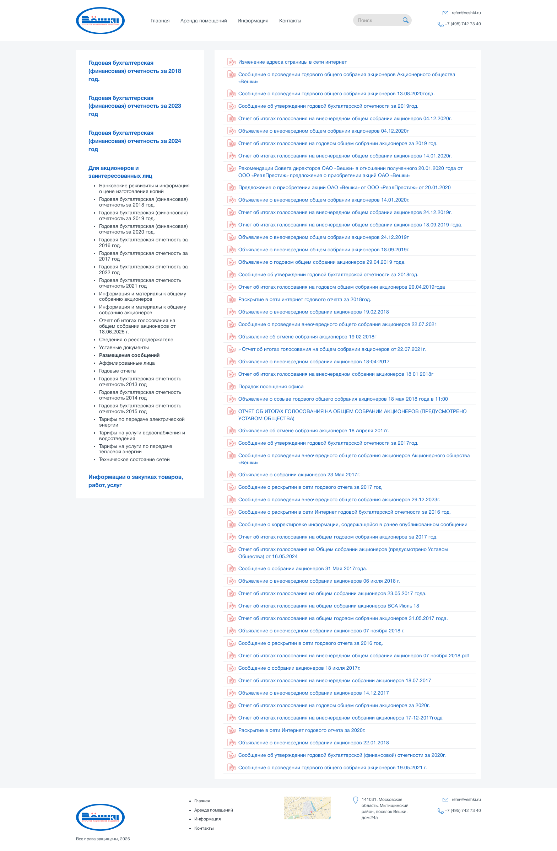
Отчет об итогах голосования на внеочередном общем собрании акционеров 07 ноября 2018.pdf (353, 655)
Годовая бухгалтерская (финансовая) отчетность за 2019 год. (143, 215)
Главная (160, 20)
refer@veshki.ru (466, 12)
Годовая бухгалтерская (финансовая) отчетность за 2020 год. (143, 229)
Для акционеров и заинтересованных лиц (120, 172)
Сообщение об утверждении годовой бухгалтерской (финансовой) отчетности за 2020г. (342, 755)
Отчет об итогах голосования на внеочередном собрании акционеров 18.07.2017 (334, 680)
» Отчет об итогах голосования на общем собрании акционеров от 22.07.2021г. (332, 349)
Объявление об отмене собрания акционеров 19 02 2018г (307, 336)
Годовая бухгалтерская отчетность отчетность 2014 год (140, 395)
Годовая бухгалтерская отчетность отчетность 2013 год (140, 381)
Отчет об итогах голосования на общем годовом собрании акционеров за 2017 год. (338, 537)
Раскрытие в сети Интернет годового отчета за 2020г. (302, 730)
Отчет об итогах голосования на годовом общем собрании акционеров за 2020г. (334, 705)
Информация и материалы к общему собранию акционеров (142, 296)
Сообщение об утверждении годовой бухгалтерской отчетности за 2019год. (328, 106)
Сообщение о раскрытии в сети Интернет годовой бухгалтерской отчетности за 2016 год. (344, 512)
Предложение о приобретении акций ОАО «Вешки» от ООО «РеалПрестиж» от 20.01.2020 (344, 187)
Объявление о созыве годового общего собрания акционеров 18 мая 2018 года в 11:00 (343, 399)
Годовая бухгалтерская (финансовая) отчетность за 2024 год (134, 141)
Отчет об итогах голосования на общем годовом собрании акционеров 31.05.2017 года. (343, 618)
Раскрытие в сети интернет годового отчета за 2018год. (304, 299)
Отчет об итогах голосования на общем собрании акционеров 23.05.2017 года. (332, 593)
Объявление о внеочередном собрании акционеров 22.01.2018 (313, 742)
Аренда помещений (203, 20)
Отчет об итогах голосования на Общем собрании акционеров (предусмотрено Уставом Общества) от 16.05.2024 (343, 552)
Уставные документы (124, 347)
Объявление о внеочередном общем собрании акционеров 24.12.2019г (323, 237)
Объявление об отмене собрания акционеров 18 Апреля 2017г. (313, 430)
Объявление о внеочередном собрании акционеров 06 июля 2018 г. (319, 581)
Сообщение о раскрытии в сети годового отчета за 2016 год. (310, 643)
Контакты (290, 20)
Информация (253, 20)
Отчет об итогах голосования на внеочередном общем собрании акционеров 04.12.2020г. (345, 118)
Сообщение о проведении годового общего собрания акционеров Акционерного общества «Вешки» (346, 77)
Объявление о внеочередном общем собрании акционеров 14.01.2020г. (324, 200)
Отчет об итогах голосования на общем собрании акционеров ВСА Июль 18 (328, 606)
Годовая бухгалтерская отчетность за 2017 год (143, 256)
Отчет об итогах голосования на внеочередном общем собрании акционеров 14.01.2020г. (345, 156)
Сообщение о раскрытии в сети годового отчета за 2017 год (310, 487)
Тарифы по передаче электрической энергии (142, 422)
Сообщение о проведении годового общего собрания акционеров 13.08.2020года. (336, 93)
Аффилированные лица (127, 363)
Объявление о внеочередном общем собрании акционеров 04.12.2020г (323, 131)
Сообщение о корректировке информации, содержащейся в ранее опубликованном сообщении (352, 524)
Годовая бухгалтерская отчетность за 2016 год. (143, 242)
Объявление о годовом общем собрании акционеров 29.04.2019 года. (322, 262)
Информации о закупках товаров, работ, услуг (135, 481)
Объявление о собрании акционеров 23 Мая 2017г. (299, 474)
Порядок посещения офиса (271, 386)
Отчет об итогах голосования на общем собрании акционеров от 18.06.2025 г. (137, 325)
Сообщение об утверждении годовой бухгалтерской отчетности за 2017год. (328, 443)
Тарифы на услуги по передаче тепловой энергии (135, 449)
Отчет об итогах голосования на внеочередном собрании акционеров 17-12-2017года (340, 718)
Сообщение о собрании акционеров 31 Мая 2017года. (302, 568)
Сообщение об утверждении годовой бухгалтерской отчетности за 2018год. (328, 274)
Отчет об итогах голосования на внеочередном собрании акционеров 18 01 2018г (335, 374)
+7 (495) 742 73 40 (463, 23)
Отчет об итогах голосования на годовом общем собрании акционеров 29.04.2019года (341, 287)
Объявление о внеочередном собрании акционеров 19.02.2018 (313, 312)
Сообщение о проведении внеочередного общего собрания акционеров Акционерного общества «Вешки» (354, 459)
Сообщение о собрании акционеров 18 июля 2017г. (299, 668)
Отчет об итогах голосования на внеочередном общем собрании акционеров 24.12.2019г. (345, 212)
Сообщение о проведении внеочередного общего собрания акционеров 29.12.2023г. (339, 499)
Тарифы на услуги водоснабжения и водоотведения (142, 435)
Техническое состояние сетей (134, 459)
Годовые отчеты (117, 371)
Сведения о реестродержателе (136, 339)
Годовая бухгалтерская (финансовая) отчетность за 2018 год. (134, 71)
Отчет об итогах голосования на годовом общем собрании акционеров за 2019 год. (338, 143)
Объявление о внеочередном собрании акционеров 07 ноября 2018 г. (321, 630)
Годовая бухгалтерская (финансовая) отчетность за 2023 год (134, 106)
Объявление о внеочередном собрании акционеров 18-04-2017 (314, 361)
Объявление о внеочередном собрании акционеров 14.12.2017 (313, 693)
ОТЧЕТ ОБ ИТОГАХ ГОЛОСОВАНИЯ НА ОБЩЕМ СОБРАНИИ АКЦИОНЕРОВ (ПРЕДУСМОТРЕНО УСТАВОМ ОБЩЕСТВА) (352, 414)
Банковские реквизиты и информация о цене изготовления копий (144, 188)
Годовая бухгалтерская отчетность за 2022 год (143, 269)
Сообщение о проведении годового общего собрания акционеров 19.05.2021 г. (332, 767)
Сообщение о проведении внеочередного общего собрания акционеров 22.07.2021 (337, 324)
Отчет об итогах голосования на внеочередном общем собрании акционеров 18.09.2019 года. (350, 225)
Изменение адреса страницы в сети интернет (292, 62)
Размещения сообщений (129, 355)
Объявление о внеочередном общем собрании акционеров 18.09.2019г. (324, 249)
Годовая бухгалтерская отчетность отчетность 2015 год (140, 408)
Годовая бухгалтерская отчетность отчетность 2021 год (140, 283)
